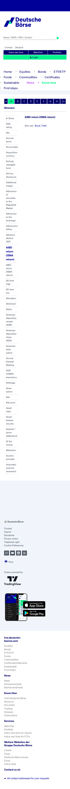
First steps (11, 88)
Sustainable (11, 82)
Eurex (7, 760)
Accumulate (12, 147)
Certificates (52, 77)
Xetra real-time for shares (18, 733)
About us (9, 701)
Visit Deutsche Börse (15, 698)
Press (7, 753)
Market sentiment (13, 687)
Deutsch (19, 47)
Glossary (8, 712)
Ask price (10, 402)
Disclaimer (9, 535)
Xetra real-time (16, 52)
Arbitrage (10, 382)
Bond (37, 125)
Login (33, 57)
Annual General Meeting (10, 361)
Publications (10, 715)
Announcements (12, 684)
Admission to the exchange (11, 217)
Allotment (11, 303)
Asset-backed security (10, 420)
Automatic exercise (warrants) (11, 468)
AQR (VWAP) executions (11, 374)
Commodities (28, 77)
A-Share (10, 118)
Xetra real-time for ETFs (17, 736)
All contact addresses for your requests (26, 778)
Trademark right (12, 542)
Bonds (42, 72)
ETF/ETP (60, 72)
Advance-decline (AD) (10, 238)
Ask (8, 397)
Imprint (7, 531)
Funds (8, 77)
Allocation (11, 298)
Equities (24, 72)
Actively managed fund (10, 164)
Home (8, 72)
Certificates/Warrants (15, 663)
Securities (9, 705)
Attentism (11, 450)
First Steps (10, 670)
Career (8, 750)
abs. (8, 132)
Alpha (9, 309)
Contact (9, 47)
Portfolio (57, 52)
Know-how (49, 82)
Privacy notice (11, 538)
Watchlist (38, 52)
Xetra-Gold (10, 764)
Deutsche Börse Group (16, 757)
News (30, 82)
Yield (43, 125)
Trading (8, 708)
